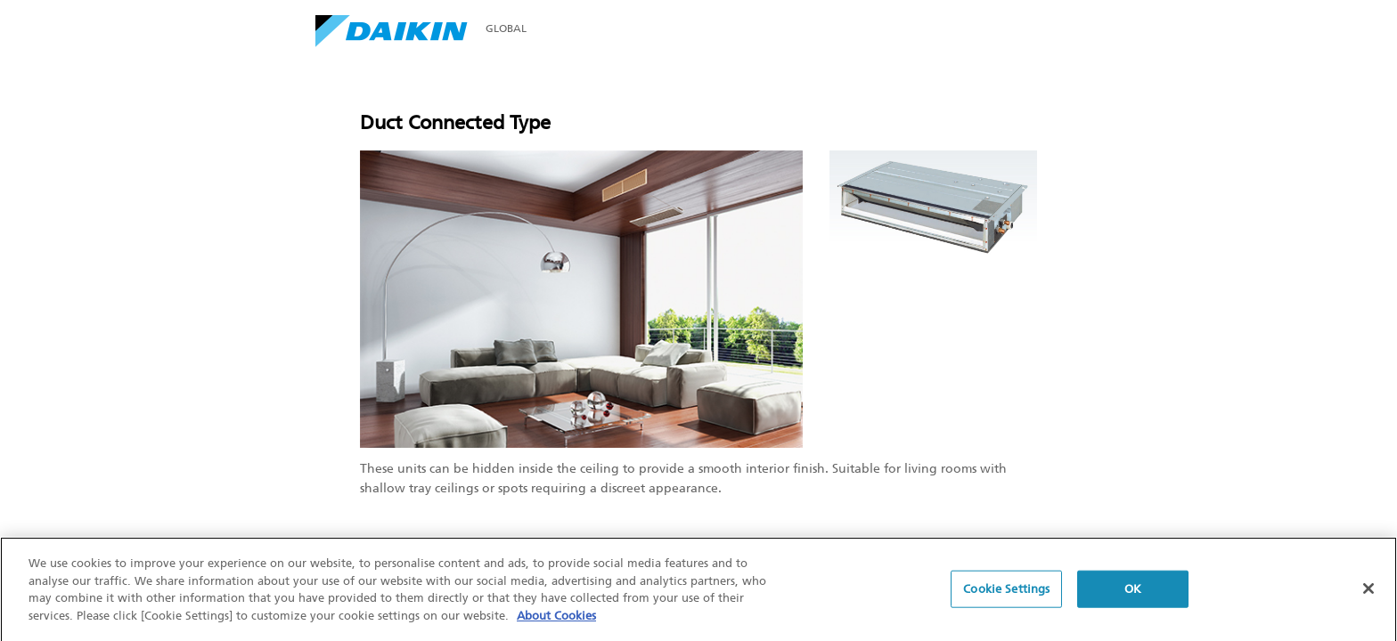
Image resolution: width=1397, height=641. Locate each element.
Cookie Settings (1006, 591)
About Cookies (556, 618)
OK (1132, 591)
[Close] (1368, 592)
